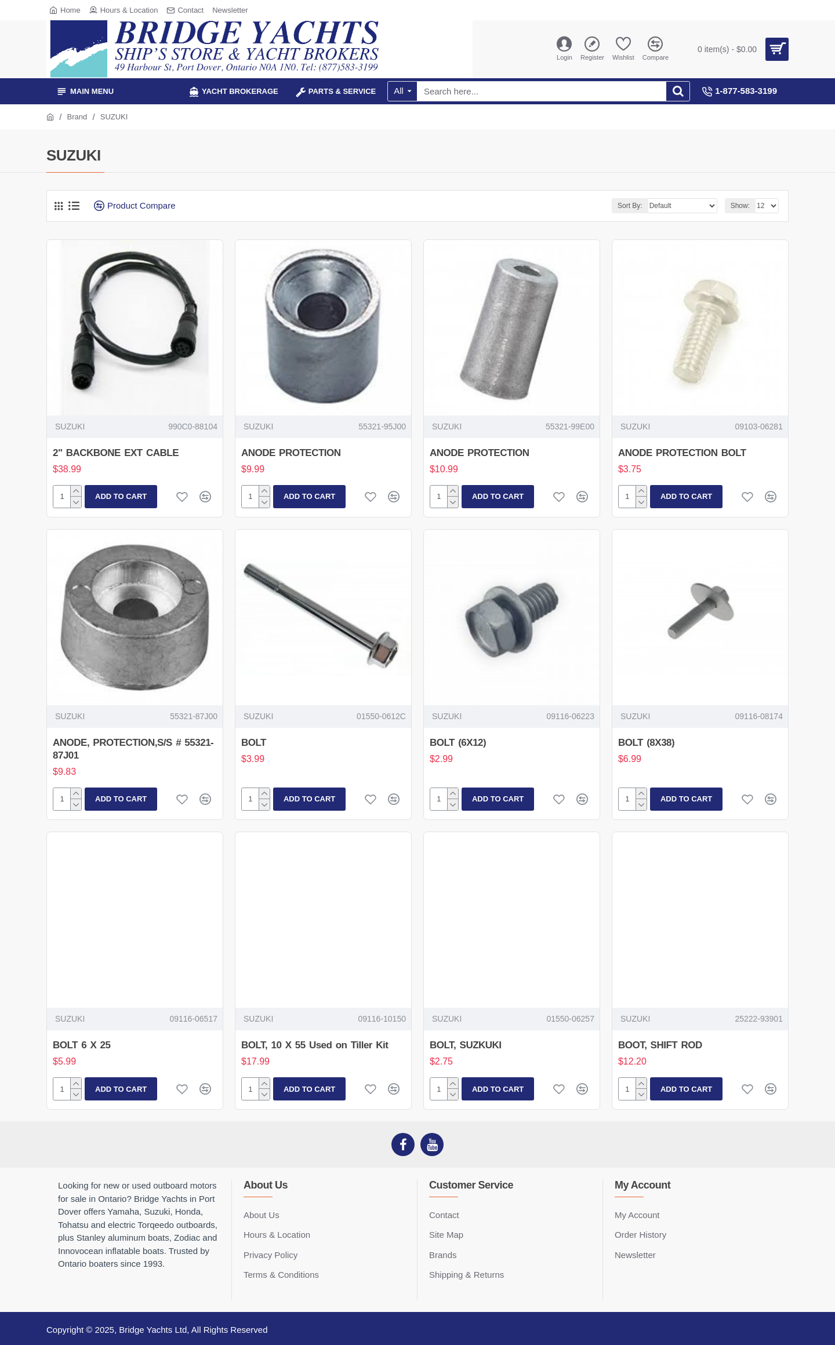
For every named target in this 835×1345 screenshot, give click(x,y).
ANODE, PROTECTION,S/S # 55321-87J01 (133, 749)
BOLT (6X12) (458, 742)
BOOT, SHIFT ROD (660, 1045)
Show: (740, 206)
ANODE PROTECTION (291, 452)
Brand (77, 116)
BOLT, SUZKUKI (466, 1045)
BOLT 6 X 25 (81, 1045)
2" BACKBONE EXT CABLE (116, 452)
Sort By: (630, 206)
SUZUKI (70, 426)
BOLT (253, 742)
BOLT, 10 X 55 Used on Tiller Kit (314, 1045)
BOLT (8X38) (646, 742)
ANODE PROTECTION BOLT (682, 452)
